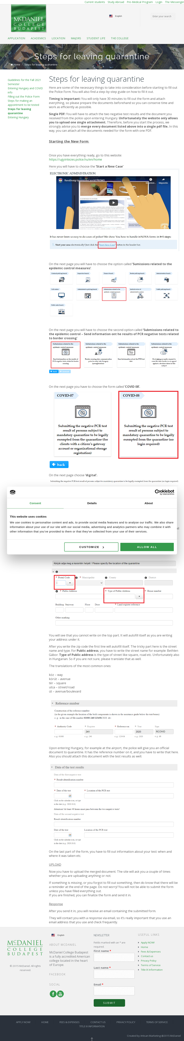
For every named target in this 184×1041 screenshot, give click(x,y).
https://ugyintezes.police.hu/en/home (75, 159)
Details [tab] (92, 503)
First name (102, 951)
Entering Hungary (18, 117)
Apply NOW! (148, 942)
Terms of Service (151, 965)
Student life (96, 38)
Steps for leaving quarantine (41, 64)
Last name (102, 967)
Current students (95, 2)
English (118, 16)
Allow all (147, 547)
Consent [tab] (35, 503)
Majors (76, 38)
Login (158, 2)
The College (119, 38)
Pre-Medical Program (140, 2)
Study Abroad (116, 2)
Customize (91, 547)
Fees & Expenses (151, 951)
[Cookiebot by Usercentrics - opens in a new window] (157, 492)
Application (16, 38)
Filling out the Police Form (24, 96)
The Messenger (174, 2)
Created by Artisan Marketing (144, 1035)
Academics (38, 38)
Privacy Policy (148, 960)
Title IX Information (152, 969)
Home (16, 64)
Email (98, 984)
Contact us (147, 956)
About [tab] (149, 503)
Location (58, 38)
